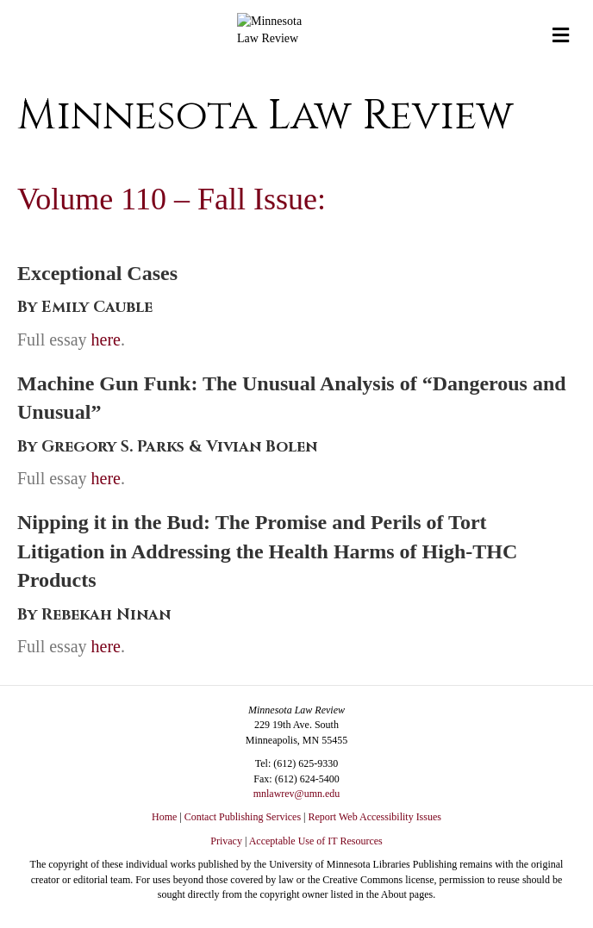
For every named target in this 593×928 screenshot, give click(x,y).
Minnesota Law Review (265, 116)
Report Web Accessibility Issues (375, 817)
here (106, 339)
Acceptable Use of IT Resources (316, 841)
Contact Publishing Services (242, 817)
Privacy (226, 841)
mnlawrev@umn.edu (296, 794)
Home (164, 817)
